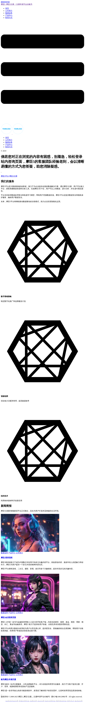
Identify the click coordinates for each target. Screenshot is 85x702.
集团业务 (8, 13)
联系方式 (8, 18)
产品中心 (8, 15)
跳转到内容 (5, 2)
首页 (7, 8)
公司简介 (8, 11)
